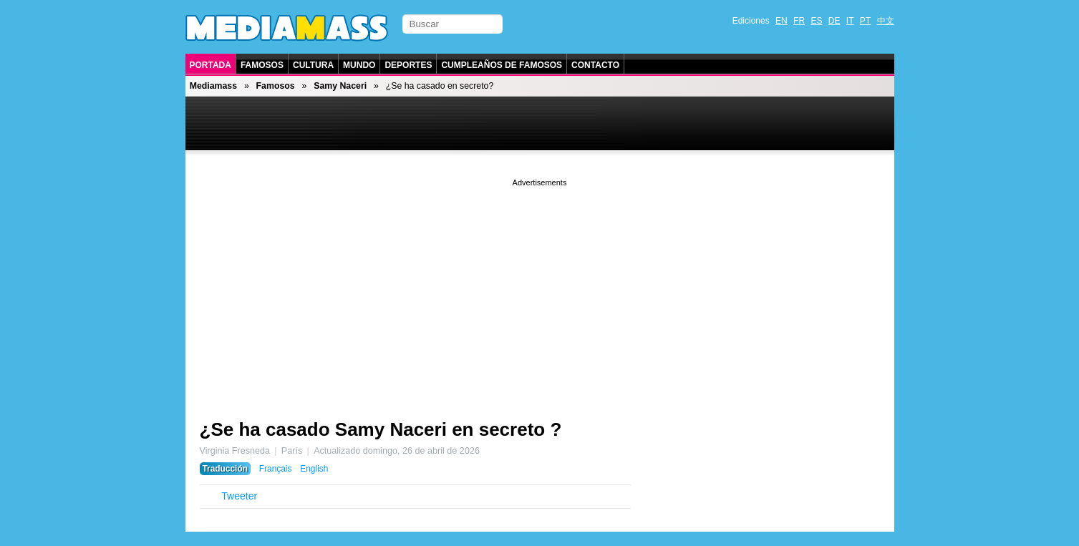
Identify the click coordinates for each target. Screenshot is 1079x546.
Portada (210, 65)
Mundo (359, 65)
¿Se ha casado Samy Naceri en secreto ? (381, 429)
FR (799, 21)
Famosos (262, 65)
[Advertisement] (539, 290)
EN (781, 21)
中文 (885, 21)
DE (834, 21)
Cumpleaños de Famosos (501, 65)
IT (850, 21)
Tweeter (239, 496)
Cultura (313, 65)
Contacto (595, 65)
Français (275, 469)
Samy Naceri (340, 86)
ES (816, 21)
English (314, 469)
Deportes (408, 65)
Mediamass (213, 86)
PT (865, 21)
